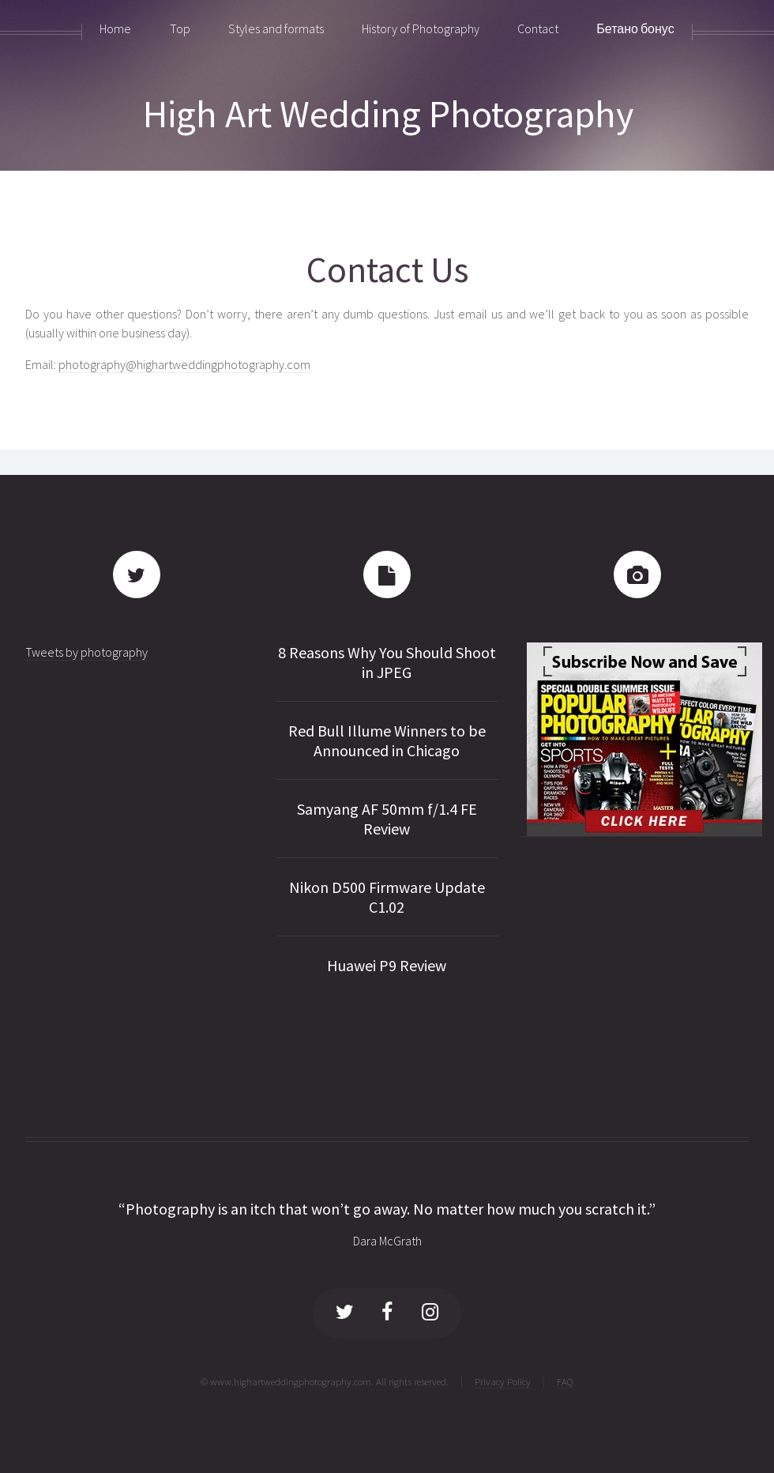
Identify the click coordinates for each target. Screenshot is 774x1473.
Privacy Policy (503, 1381)
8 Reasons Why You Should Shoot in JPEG (387, 662)
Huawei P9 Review (386, 965)
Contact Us (387, 269)
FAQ (565, 1381)
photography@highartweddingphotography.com (184, 364)
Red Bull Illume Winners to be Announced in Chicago (387, 740)
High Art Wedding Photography (388, 114)
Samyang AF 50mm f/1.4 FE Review (387, 818)
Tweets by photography (86, 652)
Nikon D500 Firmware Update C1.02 (387, 897)
